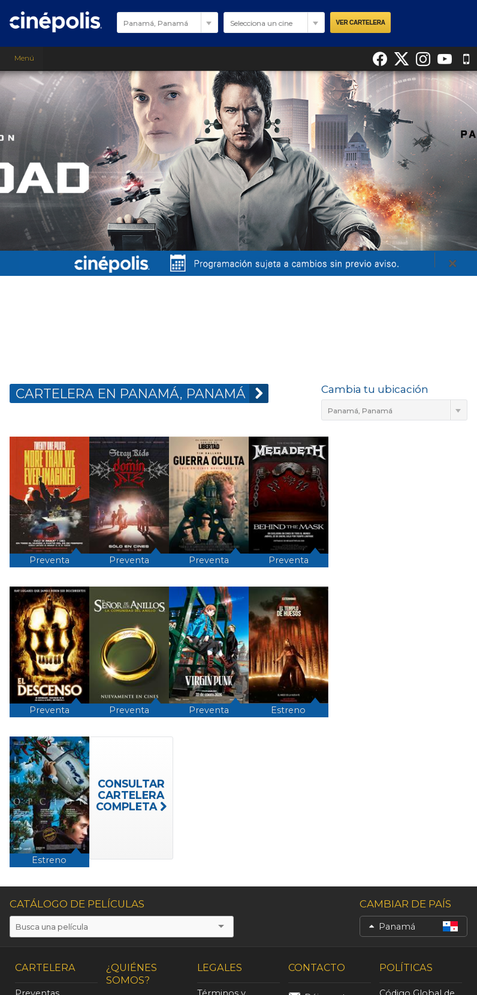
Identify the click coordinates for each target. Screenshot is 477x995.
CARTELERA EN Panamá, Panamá (142, 393)
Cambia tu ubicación (374, 389)
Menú (22, 57)
